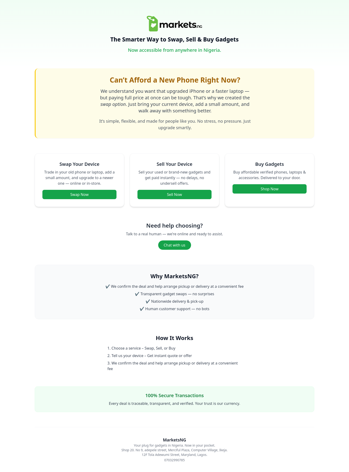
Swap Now (79, 194)
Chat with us (174, 245)
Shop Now (269, 188)
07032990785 (174, 460)
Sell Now (174, 194)
